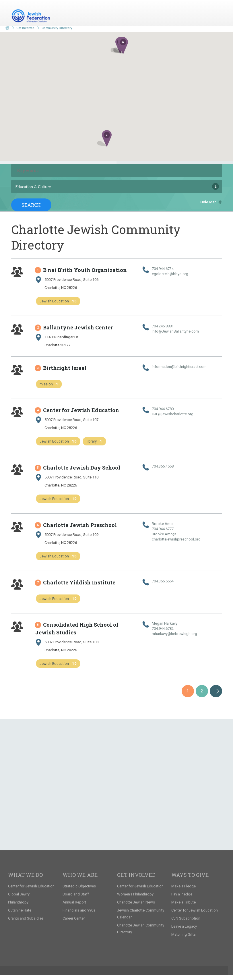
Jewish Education (58, 301)
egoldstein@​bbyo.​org (170, 274)
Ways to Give (190, 874)
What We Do (25, 874)
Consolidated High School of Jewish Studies (77, 628)
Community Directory (57, 28)
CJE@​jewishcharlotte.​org (172, 414)
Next (216, 691)
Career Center (74, 918)
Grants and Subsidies (26, 918)
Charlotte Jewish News (136, 902)
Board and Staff (76, 894)
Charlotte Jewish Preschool (76, 525)
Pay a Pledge (181, 894)
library (94, 441)
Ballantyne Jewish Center (74, 327)
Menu (215, 14)
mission (49, 384)
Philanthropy (18, 902)
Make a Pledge (183, 886)
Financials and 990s (79, 910)
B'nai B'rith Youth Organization (81, 270)
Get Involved (25, 28)
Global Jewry (19, 894)
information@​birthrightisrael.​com (179, 366)
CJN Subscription (185, 918)
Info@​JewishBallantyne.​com (175, 331)
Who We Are (80, 874)
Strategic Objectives (79, 886)
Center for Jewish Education (77, 410)
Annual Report (74, 902)
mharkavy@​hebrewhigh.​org (174, 634)
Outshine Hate (19, 910)
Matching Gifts (183, 934)
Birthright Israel (60, 367)
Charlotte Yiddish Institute (75, 582)
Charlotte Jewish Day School (77, 467)
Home (7, 28)
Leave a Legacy (184, 926)
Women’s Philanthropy (135, 894)
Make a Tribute (183, 902)
